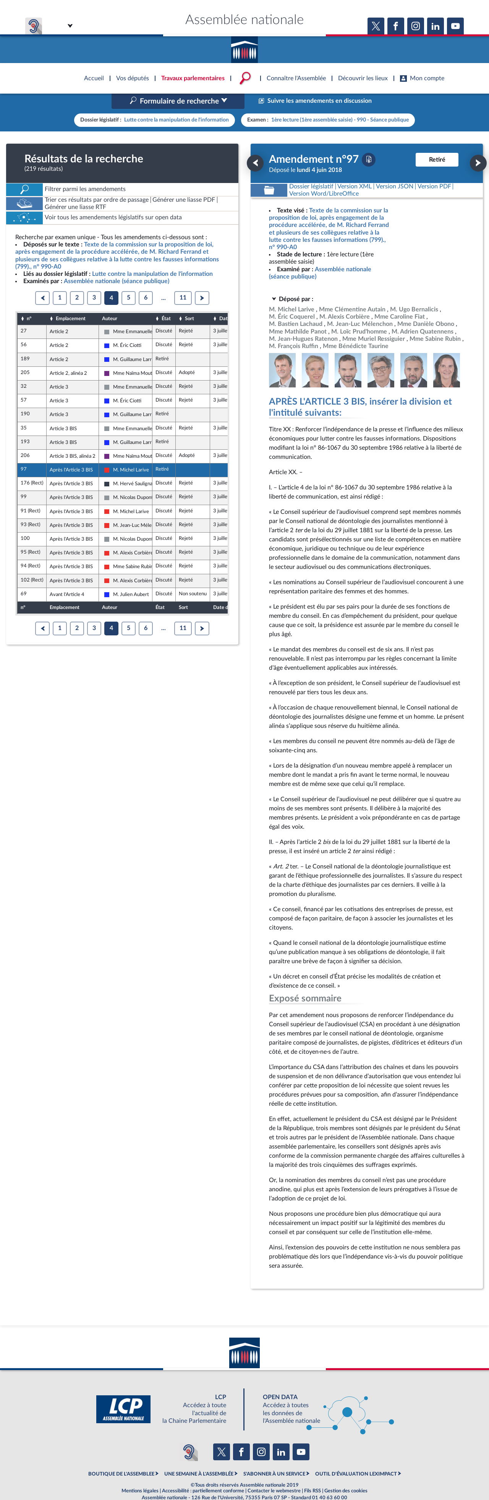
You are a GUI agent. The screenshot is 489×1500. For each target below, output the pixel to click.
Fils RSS (312, 1474)
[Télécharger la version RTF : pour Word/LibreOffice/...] (324, 177)
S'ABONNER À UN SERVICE (274, 1458)
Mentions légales (140, 1474)
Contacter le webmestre (274, 1474)
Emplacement (71, 302)
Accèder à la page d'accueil (244, 47)
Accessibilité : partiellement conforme (203, 1474)
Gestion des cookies (346, 1474)
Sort (189, 302)
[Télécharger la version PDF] (369, 143)
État (166, 302)
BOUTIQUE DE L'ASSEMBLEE (121, 1458)
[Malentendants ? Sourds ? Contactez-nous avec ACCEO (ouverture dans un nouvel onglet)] (189, 1435)
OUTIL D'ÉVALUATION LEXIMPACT (356, 1458)
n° (29, 302)
